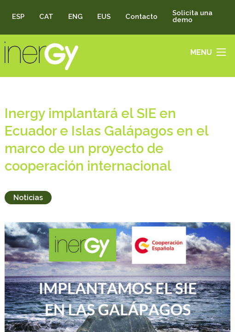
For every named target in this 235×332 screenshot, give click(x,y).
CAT (46, 16)
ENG (75, 16)
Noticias (28, 197)
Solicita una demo (192, 16)
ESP (18, 16)
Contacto (141, 16)
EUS (104, 16)
